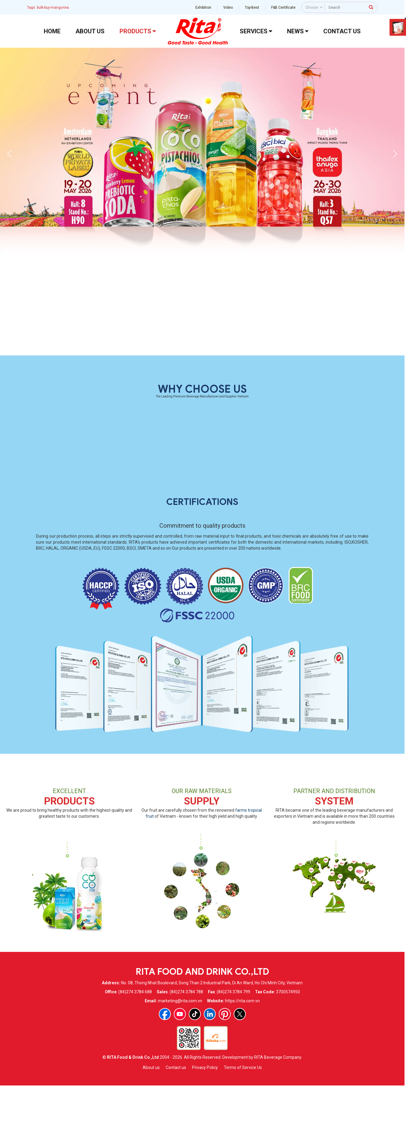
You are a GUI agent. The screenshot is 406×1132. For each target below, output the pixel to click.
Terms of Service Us (243, 1113)
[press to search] (371, 7)
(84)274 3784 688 (135, 1037)
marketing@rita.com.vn (180, 1046)
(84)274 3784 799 (233, 1037)
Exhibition (203, 7)
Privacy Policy (205, 1113)
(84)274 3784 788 (186, 1037)
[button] (9, 153)
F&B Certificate (283, 7)
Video (228, 7)
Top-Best (252, 7)
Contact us (176, 1113)
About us (151, 1113)
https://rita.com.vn (242, 1046)
